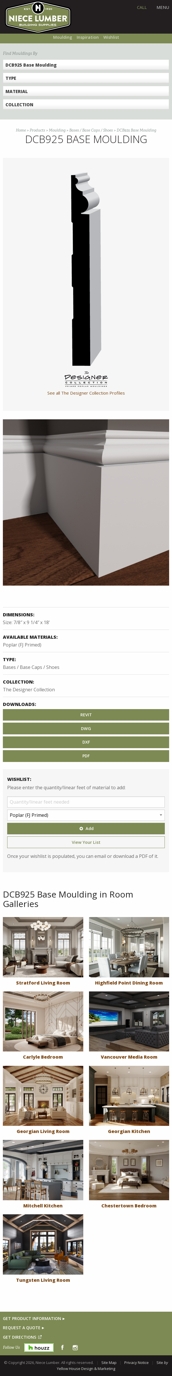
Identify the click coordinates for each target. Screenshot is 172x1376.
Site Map (109, 1362)
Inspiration (88, 37)
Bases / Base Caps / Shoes (91, 130)
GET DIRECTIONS (19, 1337)
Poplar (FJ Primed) (22, 645)
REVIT (86, 714)
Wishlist (111, 37)
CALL (142, 7)
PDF (86, 756)
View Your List (86, 842)
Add (85, 828)
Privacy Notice (136, 1362)
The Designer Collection (29, 689)
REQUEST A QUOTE (21, 1327)
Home (21, 130)
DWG (86, 728)
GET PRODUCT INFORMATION (32, 1318)
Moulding (62, 37)
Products (37, 130)
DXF (86, 742)
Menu (162, 7)
